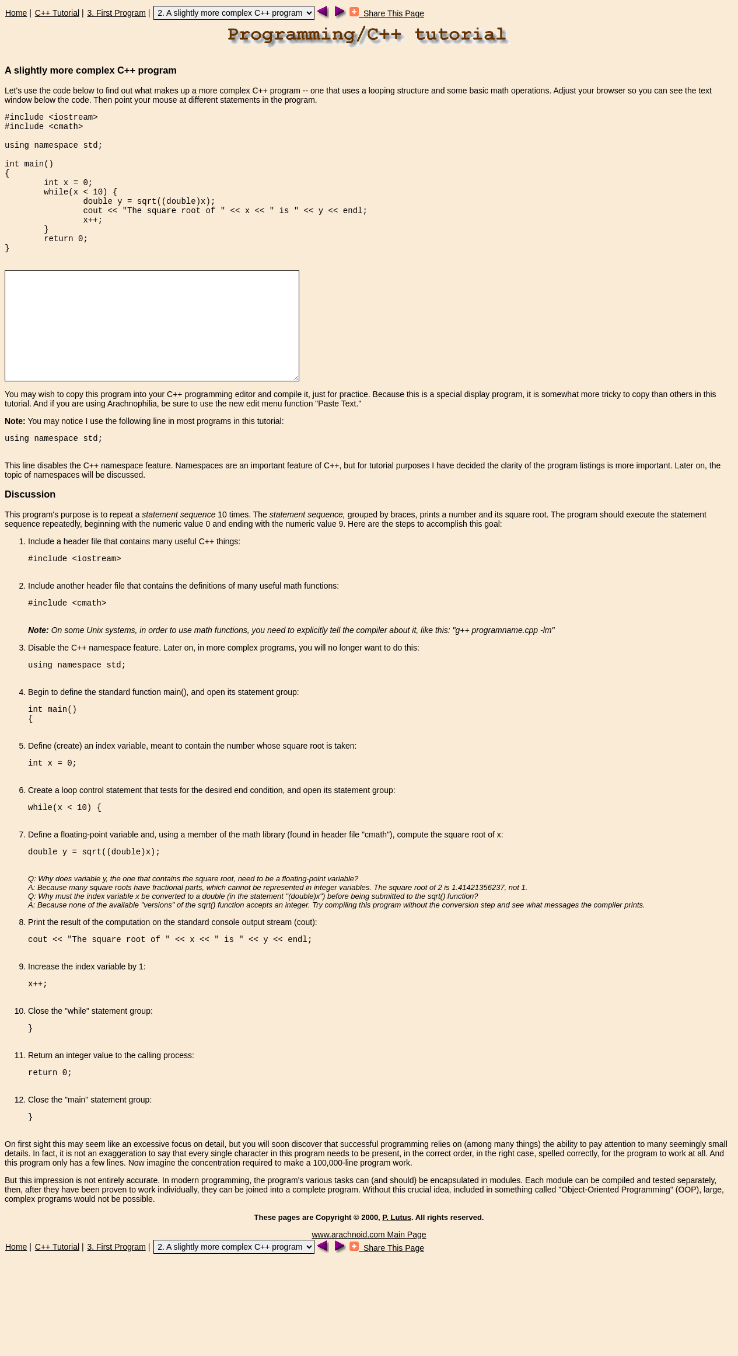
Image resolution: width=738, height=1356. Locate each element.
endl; (355, 229)
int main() (29, 173)
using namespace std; (54, 151)
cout (93, 229)
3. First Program (116, 13)
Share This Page (386, 13)
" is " (284, 229)
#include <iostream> (51, 118)
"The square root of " (174, 229)
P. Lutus (396, 1313)
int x (56, 195)
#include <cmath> (44, 129)
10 (98, 207)
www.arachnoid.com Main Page (369, 1331)
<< (112, 229)
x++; (93, 240)
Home (16, 13)
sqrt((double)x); (176, 218)
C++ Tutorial (57, 13)
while (56, 207)
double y (102, 218)
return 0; (66, 262)
